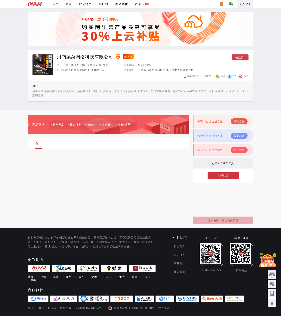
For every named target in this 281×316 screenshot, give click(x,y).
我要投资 (239, 149)
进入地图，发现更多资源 (223, 220)
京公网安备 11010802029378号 (134, 307)
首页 (55, 4)
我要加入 (239, 135)
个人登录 (245, 4)
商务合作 (179, 263)
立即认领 (223, 175)
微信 (223, 76)
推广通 (103, 4)
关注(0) (240, 57)
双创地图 (85, 4)
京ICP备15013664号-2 (89, 307)
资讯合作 (179, 254)
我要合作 (239, 121)
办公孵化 (121, 4)
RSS (177, 307)
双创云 (139, 4)
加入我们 (179, 271)
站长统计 (164, 307)
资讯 (69, 4)
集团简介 (179, 246)
